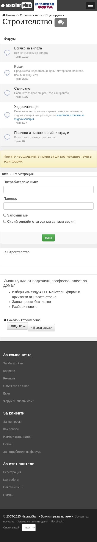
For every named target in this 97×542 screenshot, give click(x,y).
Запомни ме (15, 215)
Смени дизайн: (12, 527)
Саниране (22, 88)
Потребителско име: (20, 182)
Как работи (11, 429)
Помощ (8, 444)
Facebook (57, 521)
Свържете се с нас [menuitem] (16, 386)
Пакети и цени (13, 487)
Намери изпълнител (17, 436)
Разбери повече (25, 307)
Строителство (31, 15)
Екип (6, 393)
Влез (4, 174)
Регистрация (23, 174)
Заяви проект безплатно (31, 302)
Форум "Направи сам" (18, 401)
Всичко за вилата (28, 48)
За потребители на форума (22, 451)
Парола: (10, 198)
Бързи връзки (41, 327)
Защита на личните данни (32, 521)
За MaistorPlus (13, 363)
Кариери (9, 371)
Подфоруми (55, 15)
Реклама (9, 378)
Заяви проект (12, 421)
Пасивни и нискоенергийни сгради (41, 133)
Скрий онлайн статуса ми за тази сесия (39, 221)
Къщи (18, 66)
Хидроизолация (26, 107)
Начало (9, 15)
